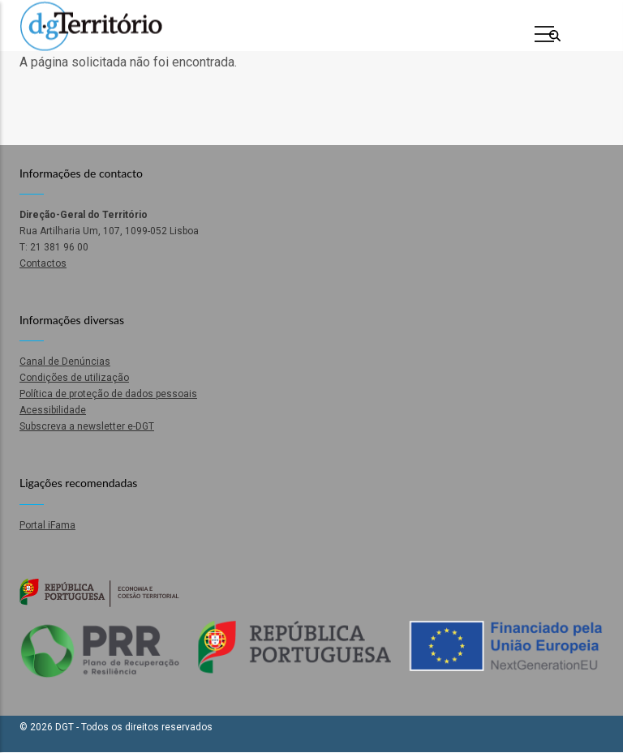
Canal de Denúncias (64, 361)
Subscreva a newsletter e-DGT (86, 426)
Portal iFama (47, 525)
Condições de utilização (74, 377)
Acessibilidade (52, 410)
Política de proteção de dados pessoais (108, 394)
